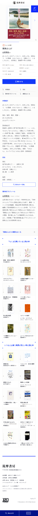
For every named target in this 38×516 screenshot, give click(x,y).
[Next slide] (36, 20)
